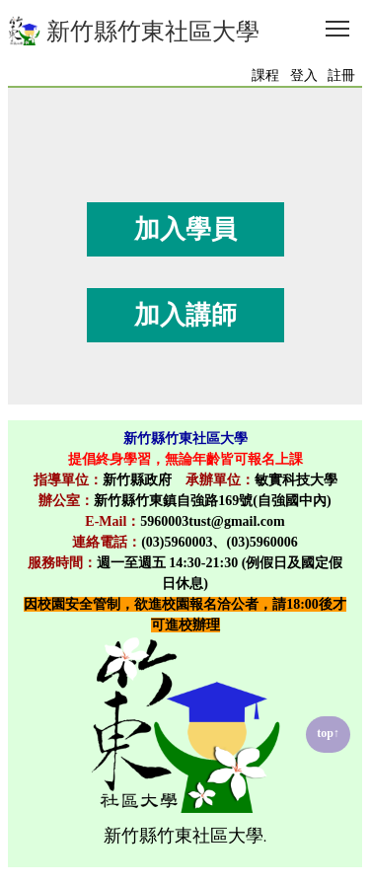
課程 (265, 75)
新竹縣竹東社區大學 (133, 30)
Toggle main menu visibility (339, 23)
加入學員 (185, 229)
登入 (304, 75)
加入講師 (185, 315)
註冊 (341, 75)
